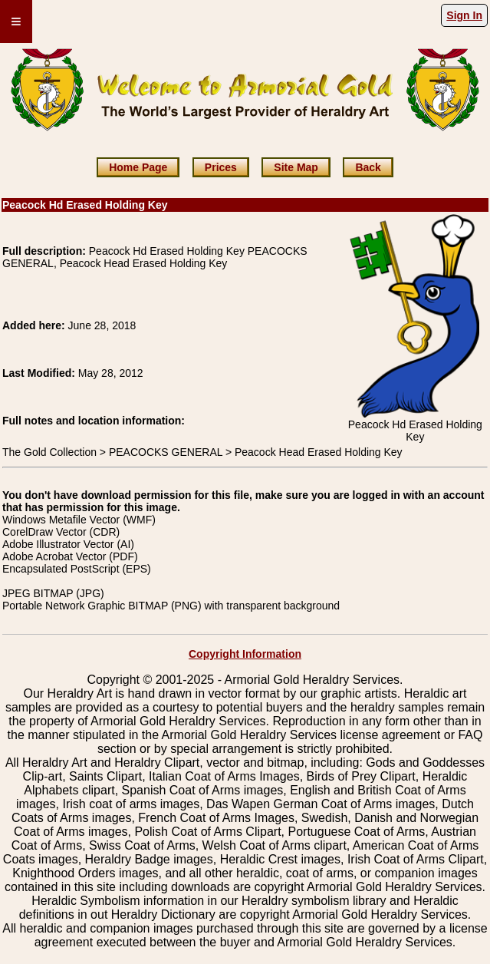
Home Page (138, 167)
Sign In (464, 15)
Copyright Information (245, 654)
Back (367, 167)
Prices (221, 167)
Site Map (296, 167)
